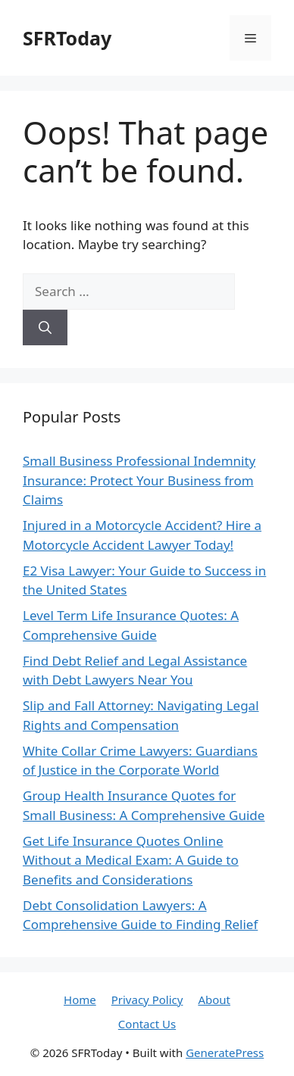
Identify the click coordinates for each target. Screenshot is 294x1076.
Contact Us (147, 1023)
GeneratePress (225, 1052)
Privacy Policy (147, 999)
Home (80, 999)
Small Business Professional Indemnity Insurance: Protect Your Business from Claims (139, 480)
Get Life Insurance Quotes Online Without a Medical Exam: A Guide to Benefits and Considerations (131, 860)
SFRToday (67, 38)
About (214, 999)
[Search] (45, 328)
